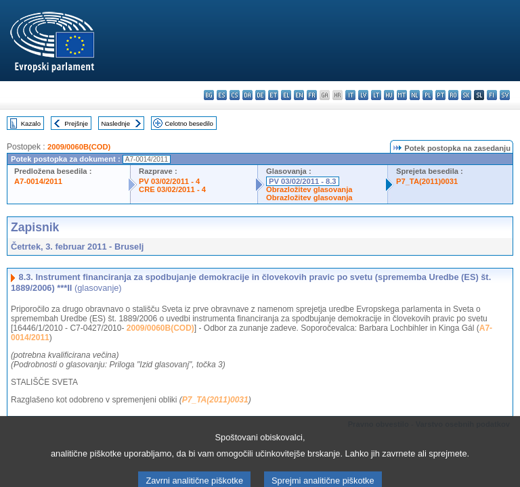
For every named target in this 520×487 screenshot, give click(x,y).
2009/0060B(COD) (78, 147)
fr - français (312, 95)
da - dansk (247, 95)
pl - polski (427, 95)
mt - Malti (402, 95)
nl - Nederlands (415, 95)
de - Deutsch (260, 95)
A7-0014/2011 (38, 181)
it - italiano (350, 95)
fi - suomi (492, 95)
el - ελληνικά (286, 95)
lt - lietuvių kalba (376, 95)
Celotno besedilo (189, 123)
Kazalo (31, 123)
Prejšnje (76, 123)
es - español (222, 95)
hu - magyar (389, 95)
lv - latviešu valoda (363, 95)
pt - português (440, 95)
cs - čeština (235, 95)
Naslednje (115, 123)
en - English (299, 95)
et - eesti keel (273, 95)
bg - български (209, 95)
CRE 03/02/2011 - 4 (172, 189)
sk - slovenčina (466, 95)
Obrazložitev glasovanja (309, 189)
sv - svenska (505, 95)
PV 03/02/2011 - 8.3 (303, 181)
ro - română (453, 95)
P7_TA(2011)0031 (427, 181)
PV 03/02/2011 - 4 (169, 181)
